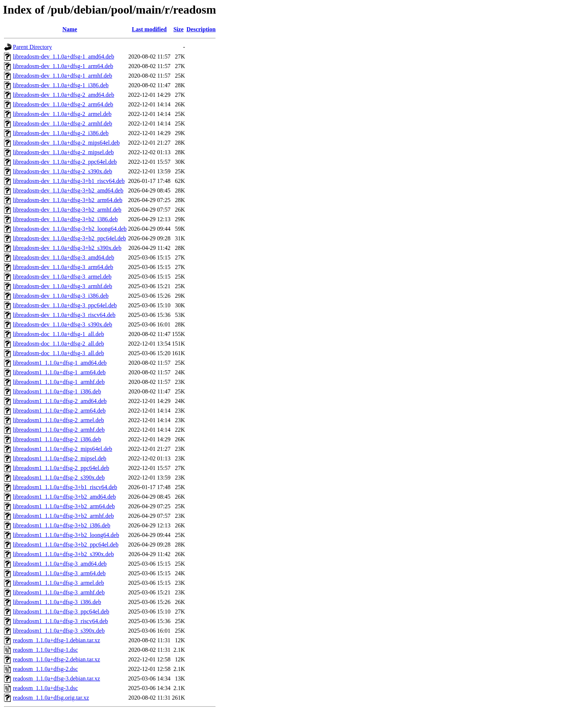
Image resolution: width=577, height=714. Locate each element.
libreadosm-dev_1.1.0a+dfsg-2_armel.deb (62, 114)
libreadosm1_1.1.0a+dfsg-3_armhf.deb (59, 592)
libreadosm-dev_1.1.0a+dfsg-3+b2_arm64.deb (68, 200)
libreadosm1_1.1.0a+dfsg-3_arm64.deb (59, 573)
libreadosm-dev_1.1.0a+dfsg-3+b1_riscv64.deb (69, 181)
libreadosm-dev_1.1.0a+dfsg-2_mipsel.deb (63, 152)
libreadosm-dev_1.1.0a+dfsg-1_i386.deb (61, 85)
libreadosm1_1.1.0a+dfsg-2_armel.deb (58, 420)
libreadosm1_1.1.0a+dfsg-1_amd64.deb (60, 363)
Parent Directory (32, 47)
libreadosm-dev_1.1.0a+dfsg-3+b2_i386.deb (65, 219)
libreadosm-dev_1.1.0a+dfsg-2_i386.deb (61, 133)
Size (178, 29)
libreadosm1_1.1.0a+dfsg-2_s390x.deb (59, 477)
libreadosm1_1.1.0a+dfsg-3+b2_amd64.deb (64, 497)
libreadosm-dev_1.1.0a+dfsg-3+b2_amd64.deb (68, 190)
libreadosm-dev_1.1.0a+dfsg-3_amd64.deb (63, 257)
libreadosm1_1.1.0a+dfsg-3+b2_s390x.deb (63, 554)
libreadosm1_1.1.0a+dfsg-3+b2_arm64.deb (64, 506)
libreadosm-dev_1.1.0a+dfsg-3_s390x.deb (62, 324)
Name (70, 29)
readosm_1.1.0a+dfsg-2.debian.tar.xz (56, 659)
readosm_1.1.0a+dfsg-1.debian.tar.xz (56, 640)
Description (201, 29)
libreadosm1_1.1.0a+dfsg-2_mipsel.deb (59, 458)
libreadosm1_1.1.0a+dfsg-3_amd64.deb (60, 564)
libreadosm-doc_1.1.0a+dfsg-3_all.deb (58, 353)
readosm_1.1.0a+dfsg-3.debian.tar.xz (56, 678)
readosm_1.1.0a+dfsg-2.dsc (45, 669)
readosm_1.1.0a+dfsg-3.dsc (45, 688)
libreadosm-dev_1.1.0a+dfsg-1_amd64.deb (63, 56)
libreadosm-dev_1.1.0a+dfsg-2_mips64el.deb (66, 142)
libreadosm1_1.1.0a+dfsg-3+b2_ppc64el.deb (65, 544)
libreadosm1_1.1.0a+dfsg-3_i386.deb (57, 602)
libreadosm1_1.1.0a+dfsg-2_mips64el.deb (62, 449)
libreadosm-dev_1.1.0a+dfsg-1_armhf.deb (62, 76)
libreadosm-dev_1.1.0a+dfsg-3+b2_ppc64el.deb (69, 238)
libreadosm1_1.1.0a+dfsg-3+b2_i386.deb (61, 525)
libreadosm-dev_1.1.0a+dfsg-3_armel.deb (62, 276)
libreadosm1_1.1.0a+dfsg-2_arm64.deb (59, 410)
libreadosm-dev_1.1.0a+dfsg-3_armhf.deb (62, 286)
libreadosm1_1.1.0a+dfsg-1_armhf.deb (59, 382)
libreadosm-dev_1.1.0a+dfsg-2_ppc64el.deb (65, 162)
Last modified (149, 29)
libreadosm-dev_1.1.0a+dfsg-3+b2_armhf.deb (67, 209)
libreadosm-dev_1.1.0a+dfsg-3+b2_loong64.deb (70, 229)
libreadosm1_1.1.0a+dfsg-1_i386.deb (57, 391)
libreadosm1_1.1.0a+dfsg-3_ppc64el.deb (61, 611)
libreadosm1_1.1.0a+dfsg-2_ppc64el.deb (61, 468)
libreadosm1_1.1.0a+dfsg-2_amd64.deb (60, 401)
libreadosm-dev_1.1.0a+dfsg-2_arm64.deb (63, 104)
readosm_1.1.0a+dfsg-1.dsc (45, 650)
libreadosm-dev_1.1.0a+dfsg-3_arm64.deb (63, 267)
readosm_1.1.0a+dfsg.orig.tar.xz (51, 697)
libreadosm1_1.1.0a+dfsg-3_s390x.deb (59, 631)
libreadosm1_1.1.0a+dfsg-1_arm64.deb (59, 372)
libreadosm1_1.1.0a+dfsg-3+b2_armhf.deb (63, 516)
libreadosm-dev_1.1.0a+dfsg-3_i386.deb (61, 296)
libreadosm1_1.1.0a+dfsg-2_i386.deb (57, 439)
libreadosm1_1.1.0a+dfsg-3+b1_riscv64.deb (65, 487)
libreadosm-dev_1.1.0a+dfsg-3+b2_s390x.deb (67, 248)
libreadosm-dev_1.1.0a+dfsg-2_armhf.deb (62, 123)
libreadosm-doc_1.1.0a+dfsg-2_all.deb (58, 343)
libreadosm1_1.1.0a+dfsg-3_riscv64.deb (60, 621)
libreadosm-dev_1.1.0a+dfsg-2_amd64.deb (63, 95)
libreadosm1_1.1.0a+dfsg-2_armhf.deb (59, 430)
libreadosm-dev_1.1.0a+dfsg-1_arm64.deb (63, 66)
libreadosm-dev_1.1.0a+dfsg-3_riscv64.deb (64, 315)
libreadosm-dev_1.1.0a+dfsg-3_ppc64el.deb (65, 305)
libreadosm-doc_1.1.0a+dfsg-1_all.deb (58, 334)
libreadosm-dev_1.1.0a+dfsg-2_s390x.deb (62, 171)
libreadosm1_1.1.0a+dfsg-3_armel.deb (58, 583)
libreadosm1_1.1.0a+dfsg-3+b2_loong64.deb (66, 535)
